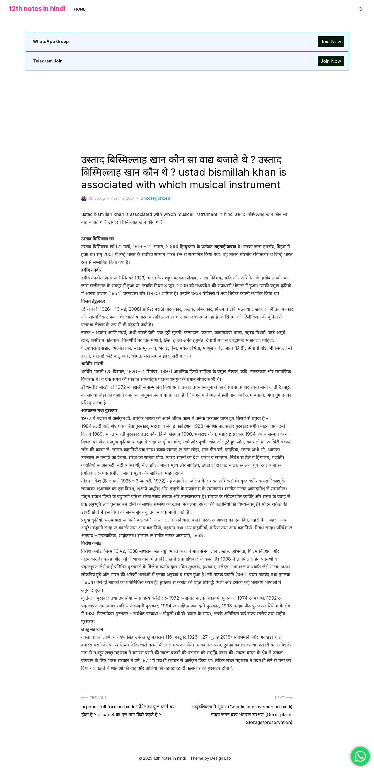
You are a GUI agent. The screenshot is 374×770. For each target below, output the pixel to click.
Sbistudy (93, 198)
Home (79, 9)
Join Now (330, 41)
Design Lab (220, 758)
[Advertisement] (187, 112)
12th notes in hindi (37, 8)
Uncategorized (155, 198)
